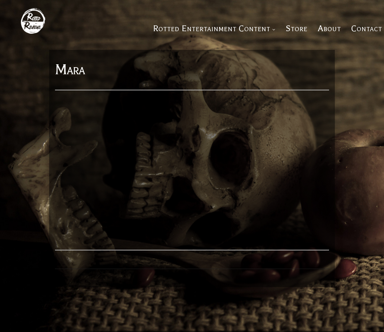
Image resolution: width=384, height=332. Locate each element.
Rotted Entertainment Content (211, 28)
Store (297, 28)
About (329, 28)
